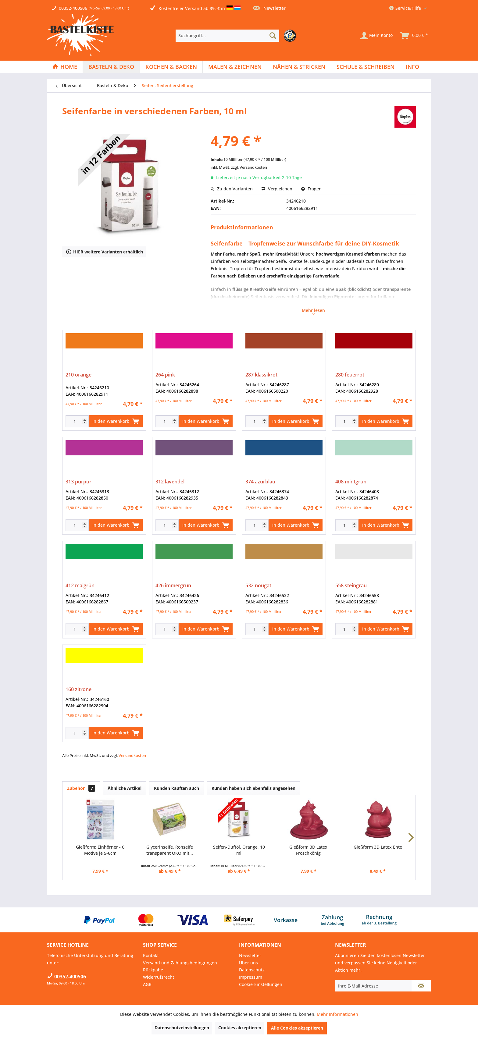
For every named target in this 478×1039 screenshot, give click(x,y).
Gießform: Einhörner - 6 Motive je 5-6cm (100, 850)
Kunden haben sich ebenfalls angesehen (253, 788)
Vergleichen (277, 189)
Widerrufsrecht (158, 977)
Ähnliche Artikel (124, 788)
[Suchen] (272, 36)
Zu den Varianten (232, 189)
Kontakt (151, 955)
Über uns (248, 963)
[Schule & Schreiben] (365, 67)
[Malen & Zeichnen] (235, 67)
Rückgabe (153, 970)
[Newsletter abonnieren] (421, 985)
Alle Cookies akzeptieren (297, 1028)
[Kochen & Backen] (171, 67)
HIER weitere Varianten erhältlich (104, 251)
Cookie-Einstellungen (260, 984)
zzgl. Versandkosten (249, 167)
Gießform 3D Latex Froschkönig (308, 850)
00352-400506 (73, 8)
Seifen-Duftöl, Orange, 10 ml (239, 850)
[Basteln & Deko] (111, 67)
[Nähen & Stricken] (299, 67)
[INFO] (412, 67)
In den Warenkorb (115, 420)
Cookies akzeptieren (239, 1027)
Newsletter (269, 8)
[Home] (65, 67)
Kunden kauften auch (176, 788)
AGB (147, 984)
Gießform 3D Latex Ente (378, 847)
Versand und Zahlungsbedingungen (180, 963)
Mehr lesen (313, 311)
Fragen (311, 189)
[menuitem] (237, 36)
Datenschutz (252, 970)
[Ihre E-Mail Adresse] (373, 985)
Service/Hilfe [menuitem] (405, 8)
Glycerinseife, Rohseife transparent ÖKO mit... (169, 850)
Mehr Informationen (337, 1014)
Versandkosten (132, 755)
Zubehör (81, 788)
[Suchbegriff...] (227, 36)
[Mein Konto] (376, 35)
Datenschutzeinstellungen (182, 1027)
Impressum (250, 977)
